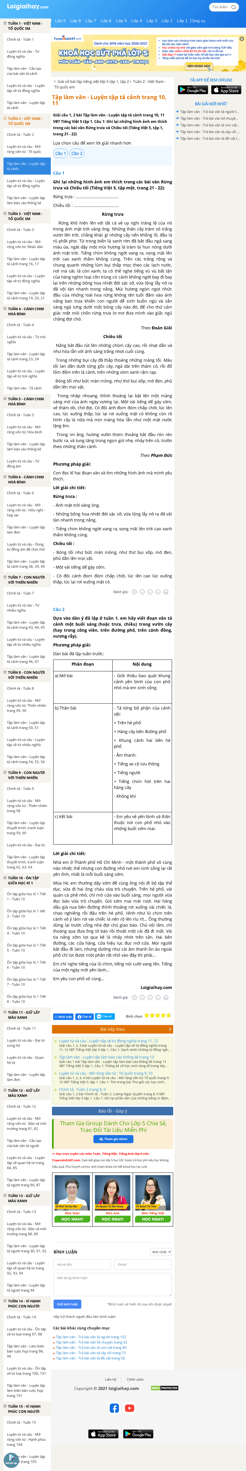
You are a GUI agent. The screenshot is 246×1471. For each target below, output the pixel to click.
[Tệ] (142, 592)
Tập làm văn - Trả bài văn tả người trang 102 (91, 1337)
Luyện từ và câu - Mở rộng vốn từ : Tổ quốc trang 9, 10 (105, 1073)
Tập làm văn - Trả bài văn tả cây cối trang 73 (91, 1352)
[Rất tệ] (134, 592)
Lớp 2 (167, 21)
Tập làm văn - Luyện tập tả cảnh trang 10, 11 (109, 100)
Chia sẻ (84, 1017)
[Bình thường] (150, 592)
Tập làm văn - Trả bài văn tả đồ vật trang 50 (90, 1358)
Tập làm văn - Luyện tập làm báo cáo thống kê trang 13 (106, 1057)
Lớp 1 (182, 21)
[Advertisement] (211, 175)
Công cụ (197, 21)
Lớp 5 (121, 21)
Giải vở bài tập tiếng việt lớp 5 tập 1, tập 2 (93, 81)
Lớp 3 (151, 21)
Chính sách (135, 1379)
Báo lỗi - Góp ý (112, 1111)
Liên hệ (110, 1379)
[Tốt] (158, 592)
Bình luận (63, 1017)
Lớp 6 (106, 21)
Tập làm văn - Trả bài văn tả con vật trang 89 (91, 1347)
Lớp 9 (60, 21)
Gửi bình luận (67, 1304)
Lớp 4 (136, 21)
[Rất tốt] (166, 592)
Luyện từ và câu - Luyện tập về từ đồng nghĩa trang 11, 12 (108, 1040)
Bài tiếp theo (135, 1029)
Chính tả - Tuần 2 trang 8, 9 (82, 1089)
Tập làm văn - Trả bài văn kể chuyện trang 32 (91, 1342)
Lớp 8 (75, 21)
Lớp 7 (90, 21)
